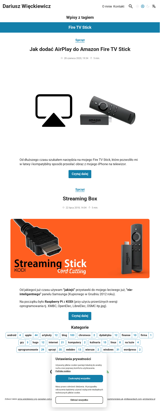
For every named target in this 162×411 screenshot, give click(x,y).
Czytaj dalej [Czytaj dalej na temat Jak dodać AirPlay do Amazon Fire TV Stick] (81, 174)
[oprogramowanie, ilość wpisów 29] (31, 350)
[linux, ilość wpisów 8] (115, 342)
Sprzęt (80, 40)
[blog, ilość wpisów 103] (68, 335)
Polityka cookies (63, 371)
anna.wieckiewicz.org (27, 399)
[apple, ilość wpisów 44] (31, 335)
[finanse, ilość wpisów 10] (129, 335)
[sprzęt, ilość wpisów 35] (55, 350)
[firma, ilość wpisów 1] (146, 335)
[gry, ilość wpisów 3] (24, 342)
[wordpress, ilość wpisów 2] (132, 350)
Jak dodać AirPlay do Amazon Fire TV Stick (80, 49)
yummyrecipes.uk (115, 399)
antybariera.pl (149, 399)
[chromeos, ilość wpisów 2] (87, 335)
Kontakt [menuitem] (118, 6)
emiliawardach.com (133, 399)
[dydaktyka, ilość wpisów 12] (108, 335)
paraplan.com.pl (45, 399)
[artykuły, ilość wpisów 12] (49, 335)
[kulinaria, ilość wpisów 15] (98, 342)
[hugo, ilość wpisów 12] (38, 342)
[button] (130, 6)
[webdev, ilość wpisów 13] (73, 350)
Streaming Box (80, 199)
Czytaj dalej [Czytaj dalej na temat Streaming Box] (81, 316)
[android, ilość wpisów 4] (14, 335)
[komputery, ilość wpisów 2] (77, 342)
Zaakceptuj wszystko (79, 378)
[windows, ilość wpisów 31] (111, 350)
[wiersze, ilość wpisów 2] (92, 350)
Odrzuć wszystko (79, 400)
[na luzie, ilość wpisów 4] (131, 342)
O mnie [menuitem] (107, 6)
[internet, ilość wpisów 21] (56, 342)
